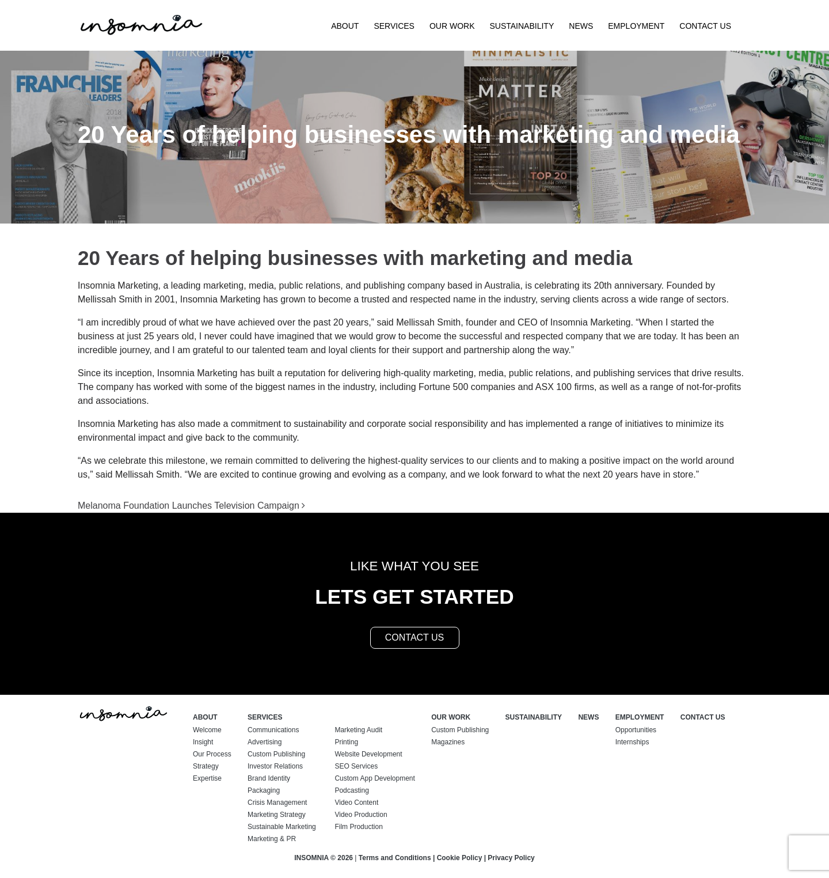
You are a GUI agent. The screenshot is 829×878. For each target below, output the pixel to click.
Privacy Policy (511, 858)
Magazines (448, 742)
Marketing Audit (358, 730)
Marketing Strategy (277, 815)
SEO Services (356, 766)
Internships (632, 742)
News (581, 26)
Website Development (368, 754)
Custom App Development (374, 778)
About (345, 26)
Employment (636, 26)
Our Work (452, 26)
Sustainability (521, 26)
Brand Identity (269, 778)
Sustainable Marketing (282, 827)
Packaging (264, 790)
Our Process (212, 754)
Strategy (206, 766)
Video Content (356, 802)
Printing (346, 742)
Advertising (265, 742)
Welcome (207, 730)
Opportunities (635, 730)
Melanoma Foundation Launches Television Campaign (191, 505)
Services (394, 26)
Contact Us (705, 26)
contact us (414, 637)
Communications (273, 730)
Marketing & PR (272, 839)
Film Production (358, 827)
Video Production (360, 815)
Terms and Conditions (395, 858)
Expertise (207, 778)
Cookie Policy (459, 858)
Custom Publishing (276, 754)
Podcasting (351, 790)
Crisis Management (277, 802)
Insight (203, 742)
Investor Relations (275, 766)
